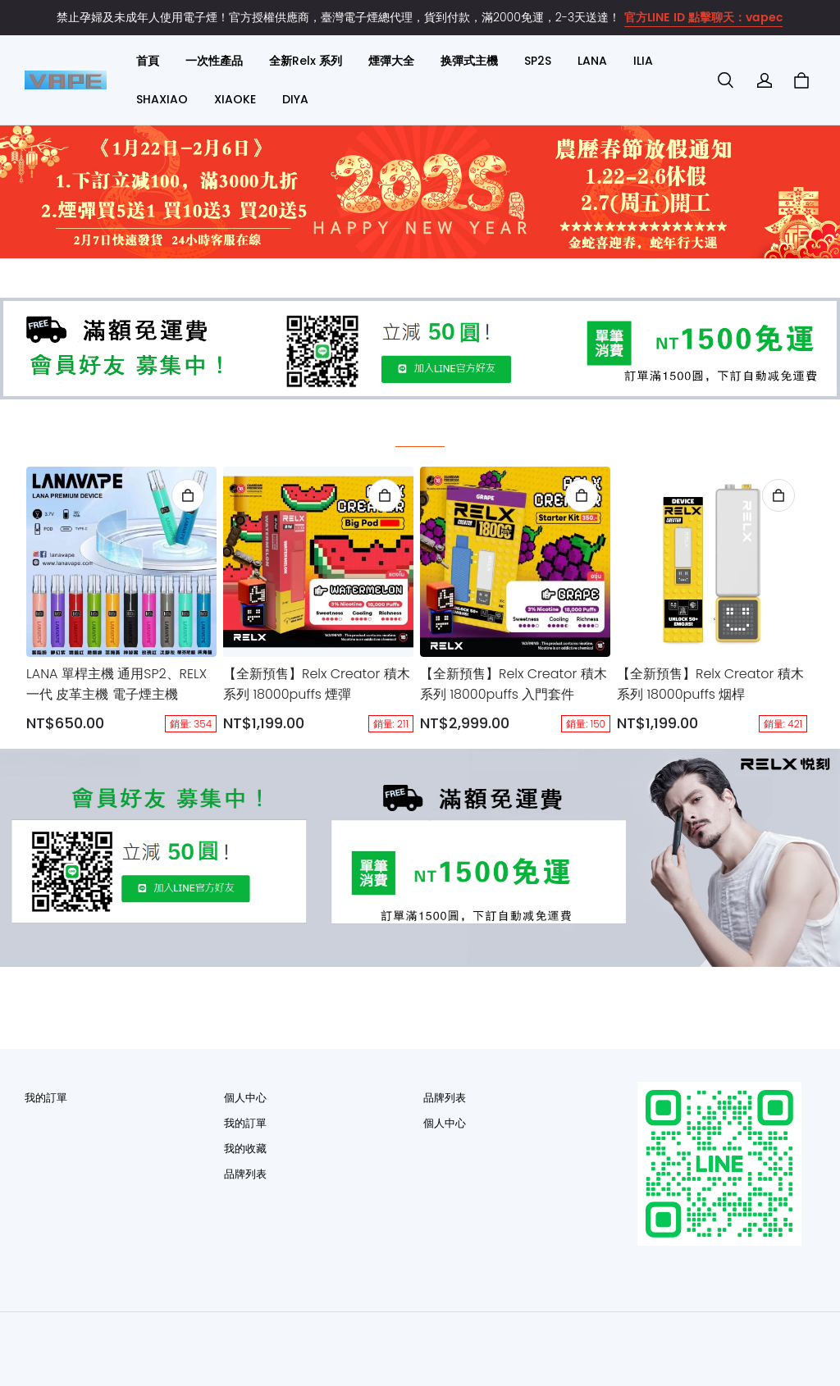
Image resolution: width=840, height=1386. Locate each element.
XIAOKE (235, 99)
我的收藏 (245, 1148)
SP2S (537, 60)
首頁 (147, 60)
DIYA (295, 99)
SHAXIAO (162, 99)
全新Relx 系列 (305, 60)
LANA (592, 60)
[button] (725, 80)
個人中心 (245, 1098)
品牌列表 (245, 1174)
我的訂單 (46, 1098)
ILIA (643, 60)
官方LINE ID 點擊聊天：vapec (703, 17)
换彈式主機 (469, 60)
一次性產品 (214, 60)
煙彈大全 (391, 60)
